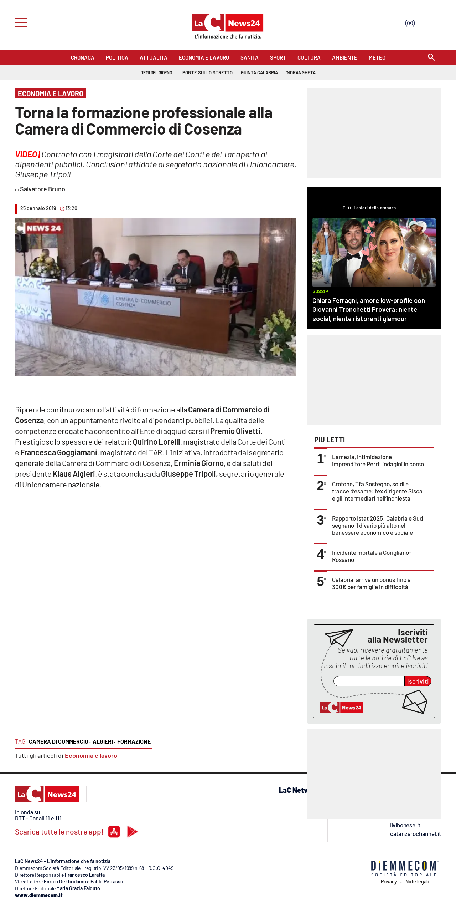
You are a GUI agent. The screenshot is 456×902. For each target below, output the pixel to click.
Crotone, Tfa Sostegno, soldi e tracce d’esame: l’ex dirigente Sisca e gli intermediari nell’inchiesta (377, 491)
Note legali (417, 881)
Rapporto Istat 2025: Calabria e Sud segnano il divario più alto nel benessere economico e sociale (377, 525)
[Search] (431, 58)
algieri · (104, 741)
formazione (134, 741)
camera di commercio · (60, 741)
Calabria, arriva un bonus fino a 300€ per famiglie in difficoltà (371, 583)
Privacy (389, 881)
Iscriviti (418, 681)
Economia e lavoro (91, 755)
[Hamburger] (19, 22)
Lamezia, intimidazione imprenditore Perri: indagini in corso (378, 460)
